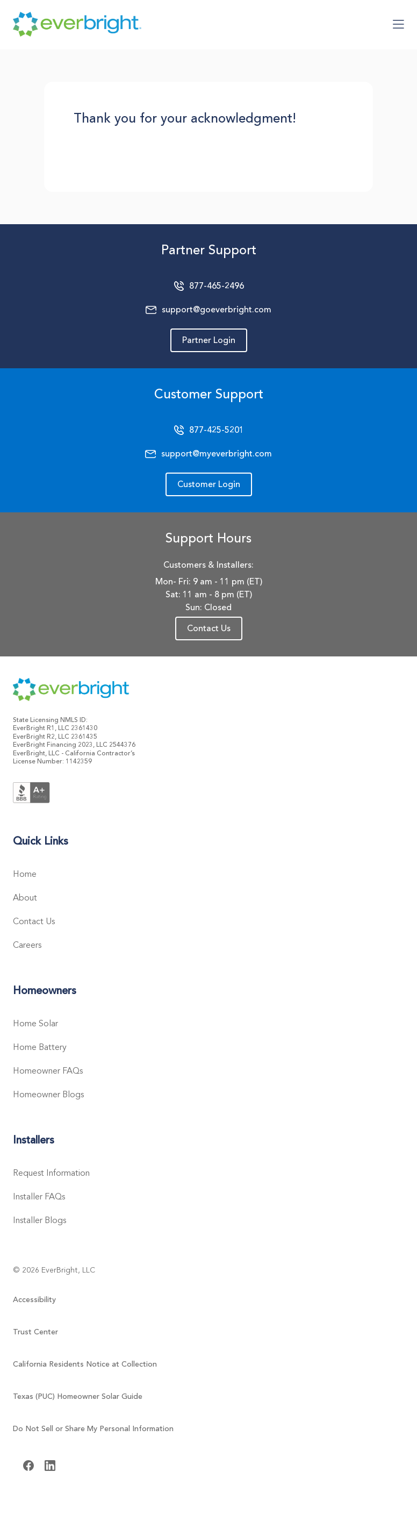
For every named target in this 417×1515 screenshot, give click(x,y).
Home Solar (35, 1023)
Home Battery (40, 1047)
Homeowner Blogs (48, 1094)
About (25, 897)
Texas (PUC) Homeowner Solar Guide (77, 1396)
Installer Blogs (39, 1220)
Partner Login (208, 340)
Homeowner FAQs (48, 1071)
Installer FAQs (39, 1196)
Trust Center (35, 1332)
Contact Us (209, 628)
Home (25, 874)
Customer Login (208, 484)
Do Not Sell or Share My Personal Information (93, 1428)
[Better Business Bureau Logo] (31, 791)
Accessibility (34, 1299)
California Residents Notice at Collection (85, 1364)
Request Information (51, 1173)
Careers (27, 945)
